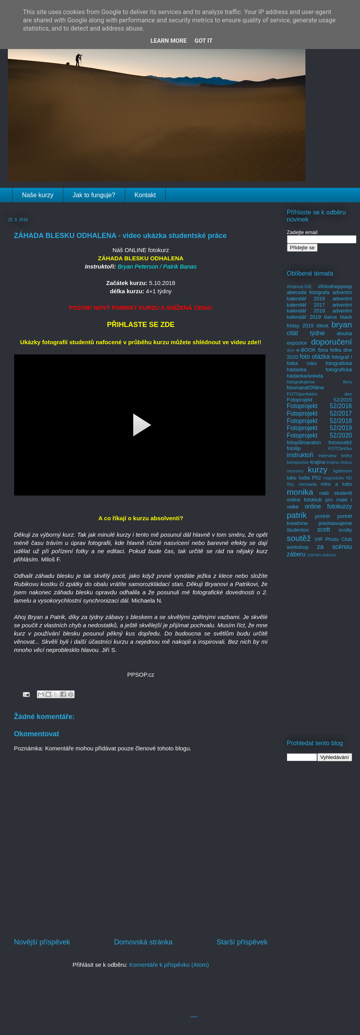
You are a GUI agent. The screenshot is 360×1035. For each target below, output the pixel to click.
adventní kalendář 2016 (319, 295)
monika (300, 491)
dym (291, 350)
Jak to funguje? (94, 195)
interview (327, 455)
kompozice (298, 462)
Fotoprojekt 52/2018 (319, 421)
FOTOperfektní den (319, 393)
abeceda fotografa (308, 292)
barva (330, 317)
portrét (322, 516)
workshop (298, 547)
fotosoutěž (340, 442)
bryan (341, 324)
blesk (322, 326)
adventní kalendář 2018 (319, 308)
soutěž (299, 538)
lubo (292, 478)
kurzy (317, 469)
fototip (294, 448)
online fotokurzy (328, 506)
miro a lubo (336, 484)
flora (323, 350)
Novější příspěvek (42, 942)
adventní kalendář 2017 (319, 302)
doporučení (331, 341)
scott (323, 529)
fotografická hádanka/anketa (319, 373)
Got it (203, 40)
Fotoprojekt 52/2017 (319, 413)
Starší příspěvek (241, 942)
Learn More (168, 40)
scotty (345, 530)
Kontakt (145, 195)
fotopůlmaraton (304, 442)
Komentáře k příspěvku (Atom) (169, 964)
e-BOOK (306, 350)
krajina (317, 462)
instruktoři (300, 455)
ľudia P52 (310, 478)
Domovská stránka (143, 942)
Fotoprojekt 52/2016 (319, 406)
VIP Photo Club (333, 539)
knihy (346, 455)
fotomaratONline (305, 387)
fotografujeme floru (319, 381)
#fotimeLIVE (299, 286)
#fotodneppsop (335, 286)
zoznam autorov (321, 555)
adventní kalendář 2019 (319, 314)
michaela (307, 484)
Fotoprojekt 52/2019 (319, 428)
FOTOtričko (340, 448)
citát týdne (306, 333)
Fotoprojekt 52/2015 (319, 400)
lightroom (342, 470)
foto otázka (315, 356)
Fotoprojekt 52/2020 (319, 435)
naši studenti (335, 493)
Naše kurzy (37, 195)
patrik (297, 514)
